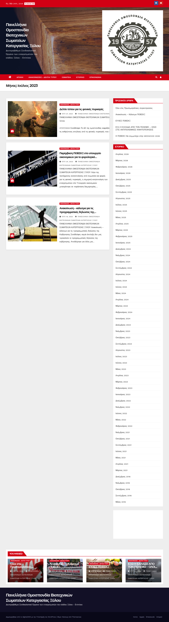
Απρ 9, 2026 (96, 571)
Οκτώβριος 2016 (123, 489)
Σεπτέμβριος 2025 (124, 192)
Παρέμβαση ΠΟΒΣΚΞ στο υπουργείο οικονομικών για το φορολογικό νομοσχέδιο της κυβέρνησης (80, 157)
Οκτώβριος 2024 (123, 262)
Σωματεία (66, 77)
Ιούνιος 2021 (121, 451)
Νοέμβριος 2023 (123, 331)
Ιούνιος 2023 (121, 363)
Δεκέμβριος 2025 (123, 179)
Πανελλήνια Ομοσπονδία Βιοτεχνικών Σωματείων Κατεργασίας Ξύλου (23, 35)
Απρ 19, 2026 (57, 571)
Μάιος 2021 (121, 458)
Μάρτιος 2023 (122, 382)
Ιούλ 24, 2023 (67, 161)
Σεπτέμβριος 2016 (124, 495)
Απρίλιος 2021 (122, 464)
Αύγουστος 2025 (123, 198)
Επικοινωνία (95, 77)
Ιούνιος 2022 (121, 413)
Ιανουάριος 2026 (123, 173)
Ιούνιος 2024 (121, 287)
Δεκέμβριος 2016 (123, 477)
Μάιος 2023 (121, 369)
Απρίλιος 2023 (122, 375)
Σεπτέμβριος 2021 (124, 445)
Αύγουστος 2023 (123, 350)
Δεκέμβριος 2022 (123, 401)
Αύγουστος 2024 (123, 274)
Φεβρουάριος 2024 (124, 312)
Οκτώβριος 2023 (123, 337)
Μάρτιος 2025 (122, 230)
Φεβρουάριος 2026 (124, 167)
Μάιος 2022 (121, 420)
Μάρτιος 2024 (122, 306)
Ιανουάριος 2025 (123, 243)
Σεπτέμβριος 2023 (124, 344)
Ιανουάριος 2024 (123, 318)
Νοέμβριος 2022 (123, 407)
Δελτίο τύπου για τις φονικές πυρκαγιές (81, 109)
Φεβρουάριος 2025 (124, 236)
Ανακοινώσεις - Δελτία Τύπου (69, 104)
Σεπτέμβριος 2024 (124, 268)
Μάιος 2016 (121, 502)
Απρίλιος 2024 (122, 299)
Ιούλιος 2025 (121, 205)
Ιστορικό (80, 77)
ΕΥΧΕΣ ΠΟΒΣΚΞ (123, 121)
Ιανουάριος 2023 (123, 394)
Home (135, 617)
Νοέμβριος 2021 (123, 432)
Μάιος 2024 (121, 293)
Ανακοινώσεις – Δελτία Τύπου (42, 77)
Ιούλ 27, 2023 (67, 114)
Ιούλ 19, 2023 (67, 216)
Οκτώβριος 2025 (123, 186)
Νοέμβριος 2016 (123, 483)
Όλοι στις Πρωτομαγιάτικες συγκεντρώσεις (134, 108)
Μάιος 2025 (121, 217)
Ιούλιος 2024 (121, 281)
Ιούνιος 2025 (121, 211)
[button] (156, 77)
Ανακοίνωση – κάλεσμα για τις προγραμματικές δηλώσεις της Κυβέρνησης (76, 212)
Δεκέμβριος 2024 (123, 249)
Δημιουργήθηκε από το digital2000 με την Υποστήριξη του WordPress (31, 617)
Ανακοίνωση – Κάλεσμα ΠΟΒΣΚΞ (130, 114)
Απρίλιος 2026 (122, 154)
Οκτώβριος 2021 (123, 439)
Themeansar (76, 617)
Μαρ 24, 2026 (135, 571)
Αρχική (20, 77)
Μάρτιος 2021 (122, 470)
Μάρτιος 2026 (122, 160)
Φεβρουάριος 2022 (124, 426)
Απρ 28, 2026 (17, 571)
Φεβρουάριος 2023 (124, 388)
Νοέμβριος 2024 (123, 255)
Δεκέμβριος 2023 (123, 325)
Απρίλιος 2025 (122, 224)
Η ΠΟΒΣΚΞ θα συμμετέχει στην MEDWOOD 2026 (138, 136)
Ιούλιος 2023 (121, 356)
